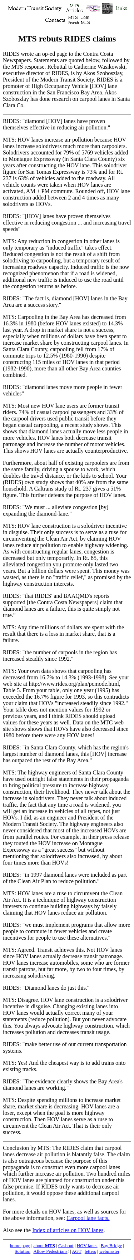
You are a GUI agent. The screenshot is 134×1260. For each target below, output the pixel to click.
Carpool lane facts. (87, 1218)
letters (90, 1251)
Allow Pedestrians (51, 1251)
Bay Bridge (111, 1245)
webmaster (109, 1251)
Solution (22, 1251)
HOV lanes (87, 1245)
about (44, 1245)
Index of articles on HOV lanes (67, 1230)
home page (20, 1245)
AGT (76, 1251)
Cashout (66, 1245)
